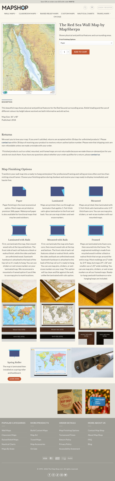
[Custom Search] (85, 8)
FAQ (90, 439)
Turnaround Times (67, 435)
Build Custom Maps (39, 430)
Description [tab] (7, 102)
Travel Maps (104, 13)
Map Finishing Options (69, 430)
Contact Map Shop (96, 430)
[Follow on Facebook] (49, 475)
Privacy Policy (65, 444)
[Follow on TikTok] (57, 475)
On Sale (57, 17)
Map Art (34, 435)
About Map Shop (95, 435)
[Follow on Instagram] (53, 475)
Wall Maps (10, 13)
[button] (92, 8)
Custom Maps (68, 13)
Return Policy (65, 439)
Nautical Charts (85, 13)
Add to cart (80, 52)
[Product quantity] (64, 51)
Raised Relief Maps (49, 13)
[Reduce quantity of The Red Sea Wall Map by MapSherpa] (60, 51)
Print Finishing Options (67, 39)
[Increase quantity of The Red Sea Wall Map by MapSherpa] (68, 51)
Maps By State (8, 449)
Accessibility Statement (69, 449)
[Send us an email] (61, 475)
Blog (90, 444)
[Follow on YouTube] (65, 475)
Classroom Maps (28, 13)
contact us (6, 142)
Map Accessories (37, 444)
